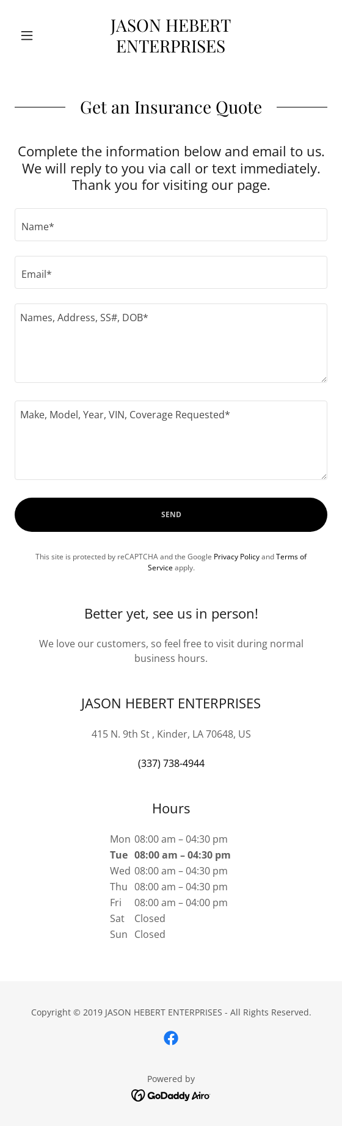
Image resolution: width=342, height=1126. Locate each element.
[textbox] (171, 224)
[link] (171, 35)
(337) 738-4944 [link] (171, 763)
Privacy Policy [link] (237, 556)
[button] (38, 35)
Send (171, 514)
